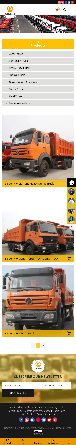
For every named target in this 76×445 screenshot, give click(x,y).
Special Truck (17, 75)
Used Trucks (16, 96)
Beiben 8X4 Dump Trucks (20, 333)
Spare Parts (16, 89)
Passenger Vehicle (19, 103)
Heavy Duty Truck (19, 68)
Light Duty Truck (18, 61)
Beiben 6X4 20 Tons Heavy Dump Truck (29, 183)
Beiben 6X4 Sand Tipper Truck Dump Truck (31, 258)
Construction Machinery (23, 82)
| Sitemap (38, 433)
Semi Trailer (16, 54)
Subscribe (20, 393)
